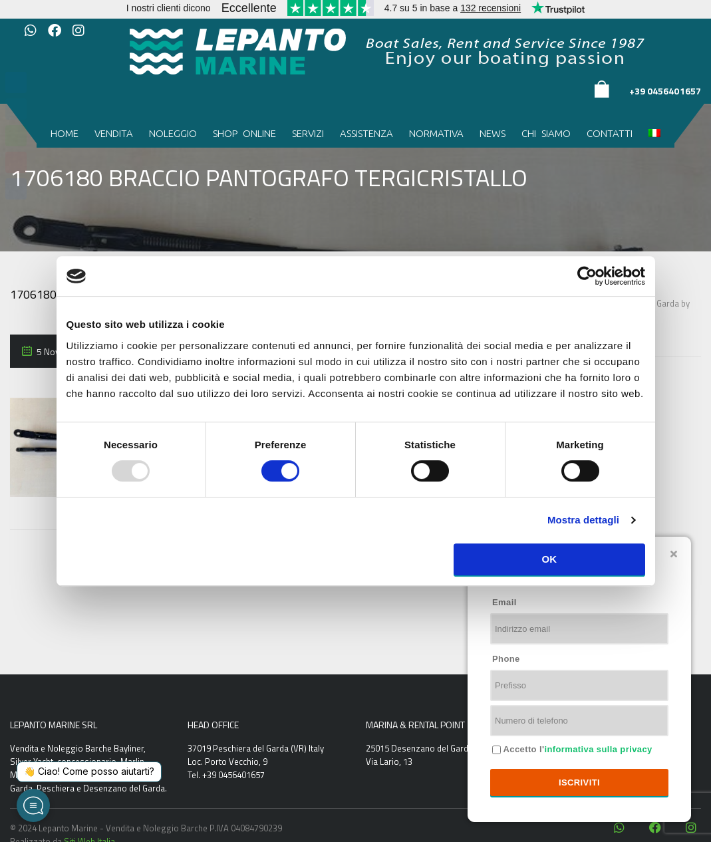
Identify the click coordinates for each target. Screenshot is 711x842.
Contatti (610, 133)
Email (504, 602)
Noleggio (173, 133)
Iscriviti (579, 782)
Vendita (113, 133)
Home (64, 133)
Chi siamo (546, 133)
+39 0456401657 (665, 91)
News (492, 133)
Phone (506, 659)
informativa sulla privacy (598, 749)
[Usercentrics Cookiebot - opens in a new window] (587, 276)
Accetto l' (576, 749)
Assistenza (366, 133)
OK (549, 559)
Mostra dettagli (583, 519)
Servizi (308, 133)
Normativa (436, 133)
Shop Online (244, 133)
